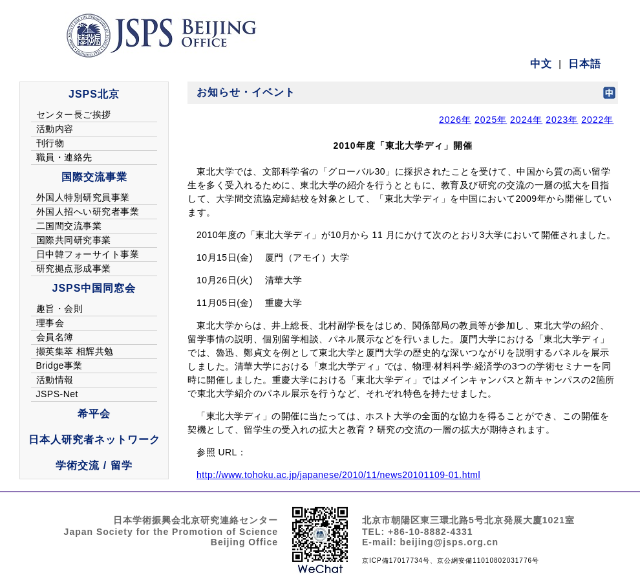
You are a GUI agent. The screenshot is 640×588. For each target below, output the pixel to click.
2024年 (526, 119)
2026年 (455, 119)
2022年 (597, 119)
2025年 (491, 119)
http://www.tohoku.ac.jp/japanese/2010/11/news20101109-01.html (338, 475)
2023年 (562, 119)
